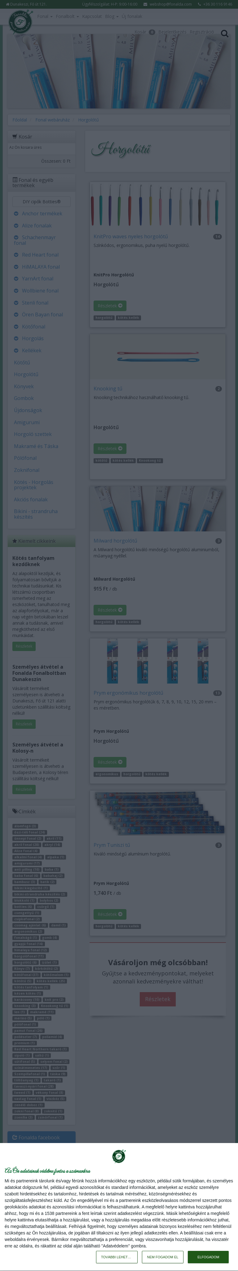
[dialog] (119, 1207)
